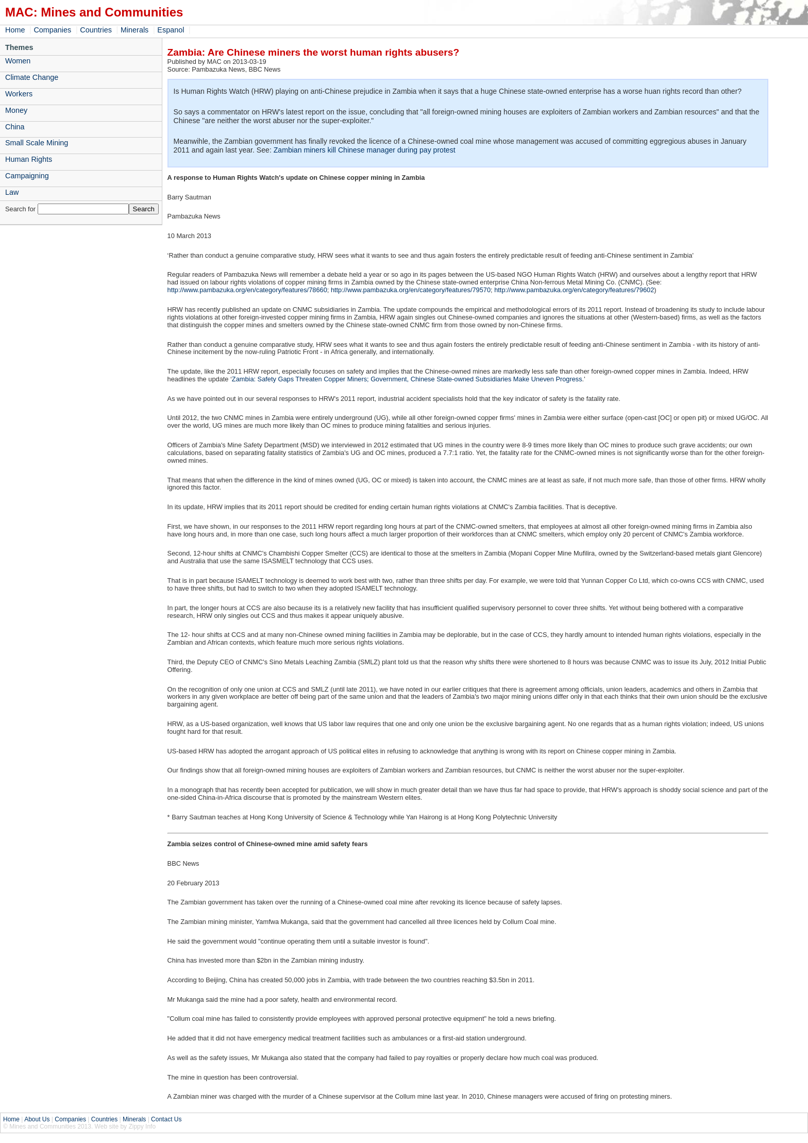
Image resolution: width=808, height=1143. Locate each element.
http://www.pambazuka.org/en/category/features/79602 (574, 290)
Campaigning (27, 176)
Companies (52, 30)
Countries (96, 30)
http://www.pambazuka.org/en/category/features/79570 (411, 290)
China (15, 127)
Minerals (134, 30)
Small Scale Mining (36, 143)
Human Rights (28, 159)
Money (16, 110)
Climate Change (31, 77)
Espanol (170, 30)
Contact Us (166, 1119)
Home (15, 30)
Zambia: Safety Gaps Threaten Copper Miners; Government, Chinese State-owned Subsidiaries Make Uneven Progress (407, 379)
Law (12, 192)
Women (17, 61)
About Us (36, 1119)
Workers (18, 94)
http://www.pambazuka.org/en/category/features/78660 (247, 290)
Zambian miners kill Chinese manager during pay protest (365, 150)
